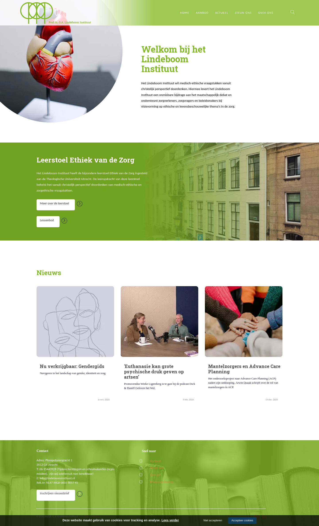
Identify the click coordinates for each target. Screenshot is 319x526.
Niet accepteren (213, 520)
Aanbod (202, 13)
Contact (152, 476)
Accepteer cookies (242, 520)
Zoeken (292, 12)
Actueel (221, 13)
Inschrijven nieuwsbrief (57, 495)
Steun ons (243, 13)
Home (184, 13)
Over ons (265, 13)
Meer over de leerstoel (58, 205)
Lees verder (170, 520)
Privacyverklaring (158, 483)
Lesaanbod (50, 221)
